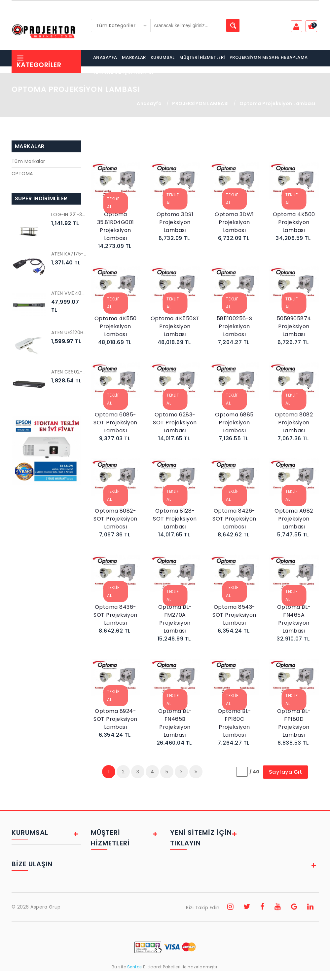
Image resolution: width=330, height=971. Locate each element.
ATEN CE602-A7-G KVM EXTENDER (69, 372)
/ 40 (254, 771)
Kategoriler (39, 61)
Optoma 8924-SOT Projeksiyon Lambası (115, 719)
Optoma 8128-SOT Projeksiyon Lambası (175, 518)
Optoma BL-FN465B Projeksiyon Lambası (175, 723)
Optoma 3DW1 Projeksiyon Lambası (234, 222)
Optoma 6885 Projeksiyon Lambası (234, 422)
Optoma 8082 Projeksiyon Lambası (294, 422)
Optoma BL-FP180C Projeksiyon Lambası (234, 723)
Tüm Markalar (28, 161)
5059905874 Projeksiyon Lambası (294, 326)
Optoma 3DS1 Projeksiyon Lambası (175, 222)
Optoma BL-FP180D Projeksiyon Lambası (294, 723)
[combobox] (121, 25)
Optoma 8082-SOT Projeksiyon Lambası (115, 518)
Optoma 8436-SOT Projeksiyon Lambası (115, 615)
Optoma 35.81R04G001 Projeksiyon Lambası (115, 226)
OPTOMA (22, 173)
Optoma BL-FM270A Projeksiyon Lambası (175, 619)
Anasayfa (149, 103)
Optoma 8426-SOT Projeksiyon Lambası (234, 518)
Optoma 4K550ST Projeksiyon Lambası (175, 326)
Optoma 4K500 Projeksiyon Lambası (294, 222)
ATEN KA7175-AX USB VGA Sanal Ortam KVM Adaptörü (69, 254)
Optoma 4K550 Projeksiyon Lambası (115, 326)
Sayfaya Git (285, 772)
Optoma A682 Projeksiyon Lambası (294, 518)
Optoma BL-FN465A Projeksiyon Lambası (294, 619)
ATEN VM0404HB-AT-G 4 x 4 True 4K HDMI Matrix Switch (69, 293)
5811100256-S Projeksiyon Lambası (234, 326)
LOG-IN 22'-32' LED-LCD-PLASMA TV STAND (69, 214)
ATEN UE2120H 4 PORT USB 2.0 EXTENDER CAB (69, 332)
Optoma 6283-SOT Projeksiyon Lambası (175, 422)
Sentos (134, 967)
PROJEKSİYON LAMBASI (200, 103)
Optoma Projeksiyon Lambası (277, 103)
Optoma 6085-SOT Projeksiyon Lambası (115, 422)
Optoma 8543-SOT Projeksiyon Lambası (234, 615)
